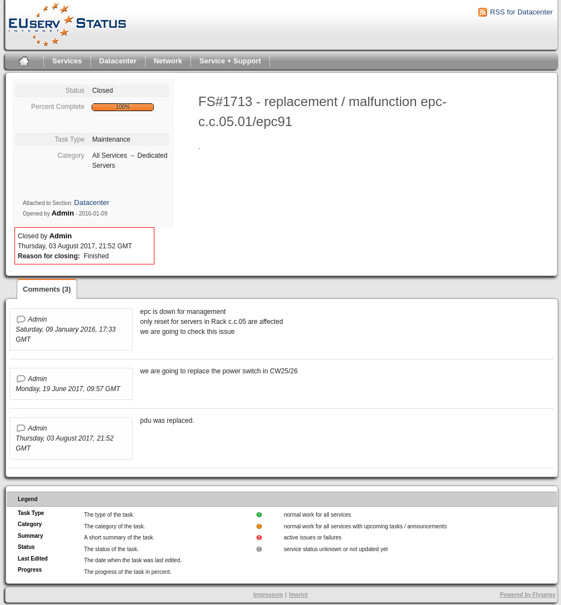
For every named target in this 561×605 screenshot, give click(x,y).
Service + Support (230, 61)
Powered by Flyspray (527, 595)
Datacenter (118, 61)
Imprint (298, 595)
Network (168, 61)
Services (67, 61)
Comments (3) (47, 289)
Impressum (268, 595)
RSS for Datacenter (521, 12)
